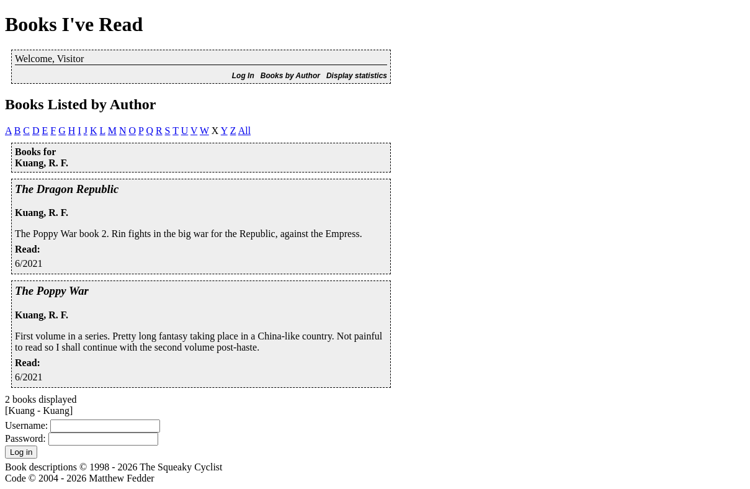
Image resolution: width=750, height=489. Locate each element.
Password (24, 438)
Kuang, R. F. (41, 212)
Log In (243, 75)
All (244, 130)
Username (25, 425)
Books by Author (290, 75)
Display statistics (356, 75)
